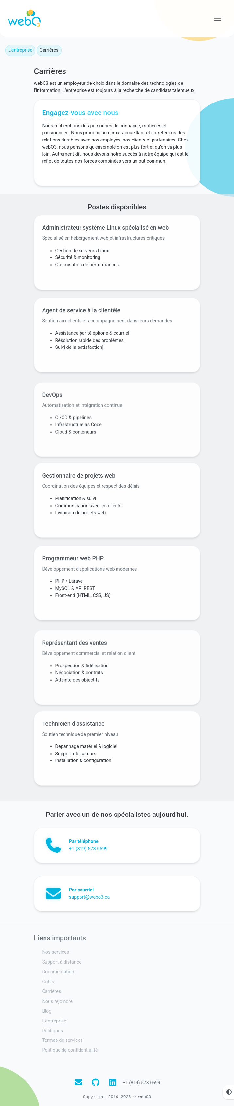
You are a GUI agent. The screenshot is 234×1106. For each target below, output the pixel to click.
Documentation (58, 970)
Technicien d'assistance (73, 725)
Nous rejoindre (57, 999)
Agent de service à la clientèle (81, 321)
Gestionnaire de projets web (79, 477)
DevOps (52, 420)
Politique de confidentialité (70, 1048)
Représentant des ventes (74, 667)
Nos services (55, 950)
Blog (47, 1009)
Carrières (51, 989)
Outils (48, 980)
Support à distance (61, 960)
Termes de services (62, 1038)
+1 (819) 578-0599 (141, 1080)
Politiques (52, 1028)
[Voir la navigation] (217, 18)
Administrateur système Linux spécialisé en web (105, 230)
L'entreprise (20, 50)
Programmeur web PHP (73, 568)
